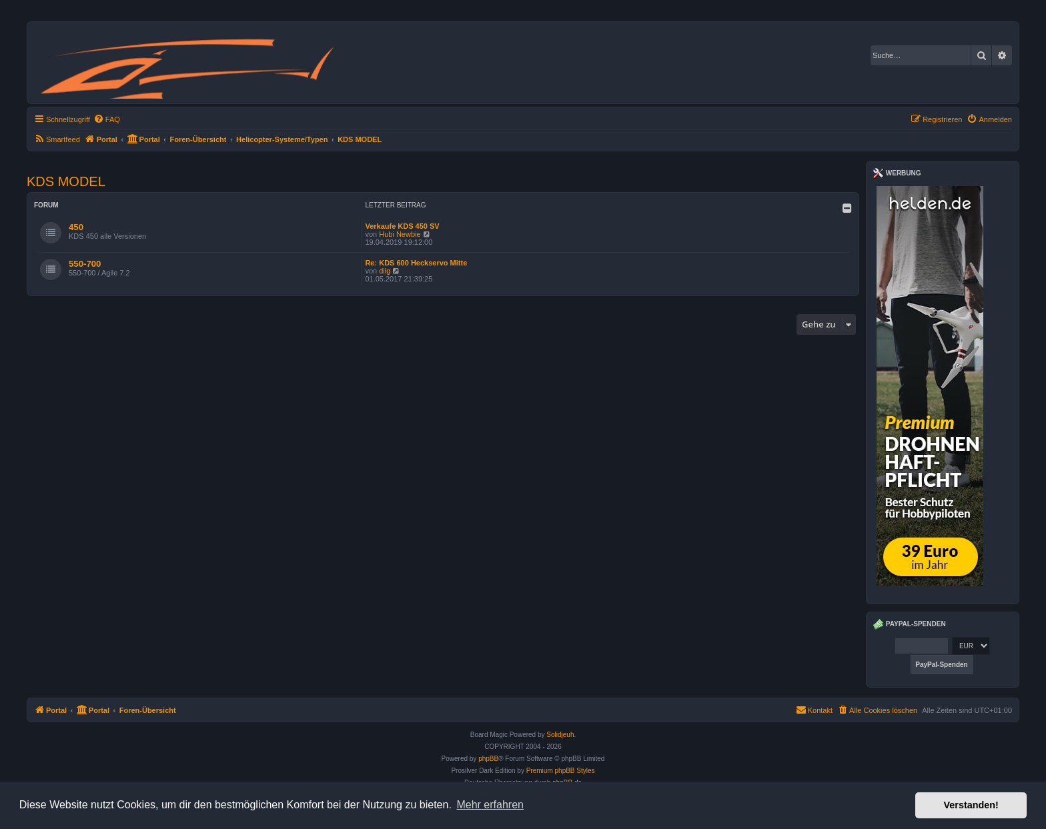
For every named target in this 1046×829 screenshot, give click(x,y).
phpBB (488, 758)
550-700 (85, 264)
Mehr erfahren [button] (490, 804)
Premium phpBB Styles (560, 770)
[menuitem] (106, 119)
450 (76, 227)
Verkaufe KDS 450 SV (402, 226)
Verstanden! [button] (971, 805)
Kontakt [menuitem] (814, 709)
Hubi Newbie (399, 234)
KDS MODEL (66, 181)
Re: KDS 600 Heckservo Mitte (416, 263)
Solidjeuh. (561, 734)
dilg (384, 271)
